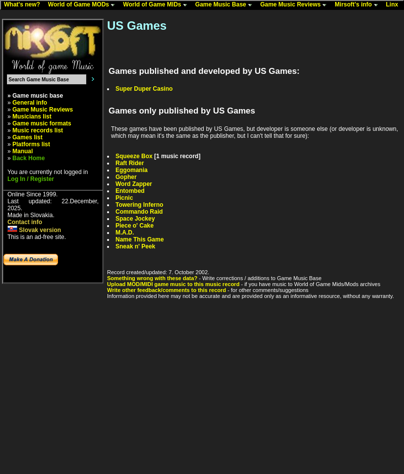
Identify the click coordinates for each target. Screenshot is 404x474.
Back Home (28, 158)
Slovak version (34, 230)
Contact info (24, 222)
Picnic (124, 197)
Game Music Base (226, 5)
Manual (22, 151)
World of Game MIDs (157, 5)
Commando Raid (139, 211)
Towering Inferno (139, 204)
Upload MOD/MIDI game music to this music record (173, 284)
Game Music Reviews (296, 5)
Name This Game (139, 239)
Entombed (130, 190)
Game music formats (41, 123)
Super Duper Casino (144, 88)
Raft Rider (129, 163)
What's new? (24, 5)
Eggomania (131, 170)
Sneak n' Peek (135, 246)
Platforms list (31, 144)
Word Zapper (133, 183)
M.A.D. (124, 232)
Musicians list (32, 116)
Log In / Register (30, 179)
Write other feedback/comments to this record (166, 290)
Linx (395, 5)
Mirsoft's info (358, 5)
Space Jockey (135, 218)
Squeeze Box (134, 156)
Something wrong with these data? (152, 278)
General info (29, 102)
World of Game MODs (84, 5)
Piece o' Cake (134, 225)
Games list (27, 137)
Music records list (37, 130)
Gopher (126, 177)
